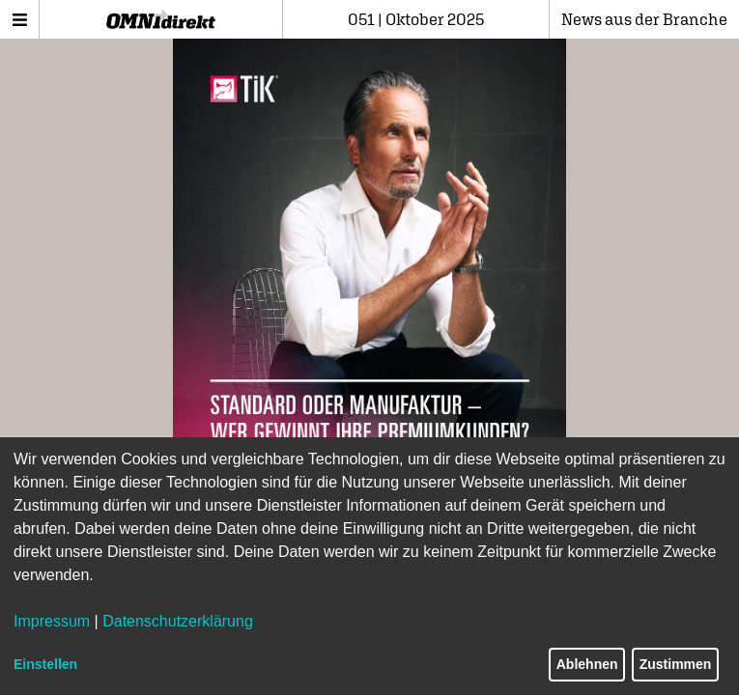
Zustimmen (676, 664)
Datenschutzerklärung (177, 621)
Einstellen (45, 664)
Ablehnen (587, 664)
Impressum (52, 621)
